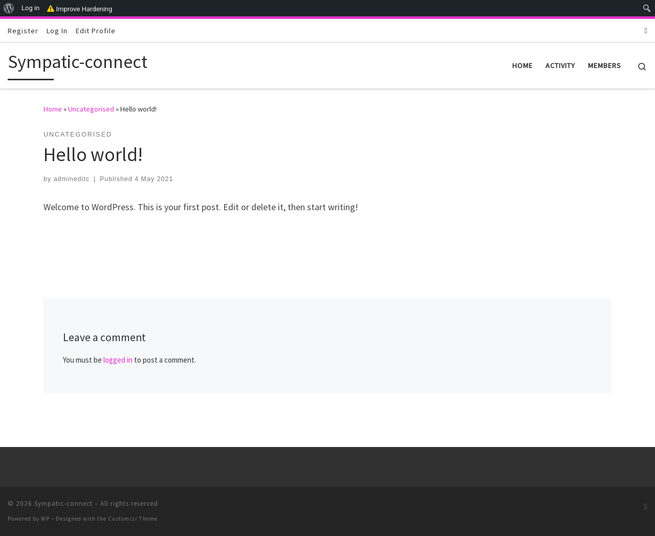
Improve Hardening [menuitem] (79, 8)
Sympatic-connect (63, 503)
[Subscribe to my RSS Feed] (646, 30)
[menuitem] (9, 8)
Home (52, 109)
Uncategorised (91, 109)
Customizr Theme (133, 518)
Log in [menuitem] (30, 8)
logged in (118, 360)
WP (45, 518)
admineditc (72, 179)
